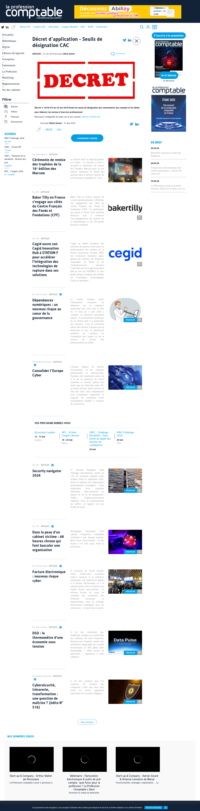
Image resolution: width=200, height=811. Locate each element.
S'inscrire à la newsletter (169, 35)
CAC (58, 129)
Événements (8, 65)
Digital (6, 46)
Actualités (8, 34)
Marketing (8, 77)
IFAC (83, 26)
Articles (11, 106)
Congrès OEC (39, 26)
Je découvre (168, 80)
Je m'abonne (168, 75)
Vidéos (10, 111)
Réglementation (11, 83)
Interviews (54, 26)
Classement (101, 26)
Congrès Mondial (70, 26)
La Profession (9, 71)
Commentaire (117, 53)
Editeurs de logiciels (13, 53)
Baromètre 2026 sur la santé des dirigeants (166, 154)
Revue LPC (25, 26)
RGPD (90, 26)
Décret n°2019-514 (91, 116)
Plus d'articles (87, 722)
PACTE (49, 129)
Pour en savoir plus (153, 808)
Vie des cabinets (11, 89)
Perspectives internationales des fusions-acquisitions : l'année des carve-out (166, 170)
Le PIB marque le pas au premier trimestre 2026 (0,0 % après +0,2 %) (168, 187)
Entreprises (8, 59)
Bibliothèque (9, 40)
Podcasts (11, 116)
